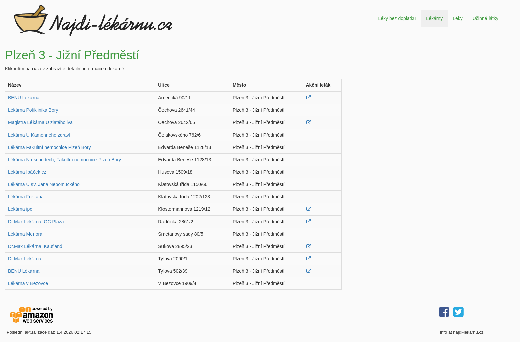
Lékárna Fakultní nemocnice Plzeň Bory (49, 147)
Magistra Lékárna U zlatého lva (40, 122)
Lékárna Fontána (26, 196)
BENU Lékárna (23, 97)
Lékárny (434, 18)
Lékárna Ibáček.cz (27, 172)
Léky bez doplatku (397, 18)
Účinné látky (485, 18)
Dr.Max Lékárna (24, 258)
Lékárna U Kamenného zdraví (39, 135)
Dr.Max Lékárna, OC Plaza (36, 221)
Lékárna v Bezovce (28, 283)
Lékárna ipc (20, 209)
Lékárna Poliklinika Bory (33, 110)
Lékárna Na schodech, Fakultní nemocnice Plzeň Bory (64, 159)
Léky (458, 18)
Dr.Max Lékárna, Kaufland (35, 246)
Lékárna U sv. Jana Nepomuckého (44, 184)
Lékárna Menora (25, 234)
